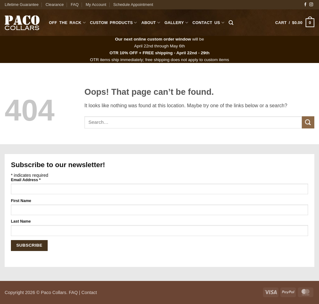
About (150, 23)
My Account (96, 4)
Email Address (25, 180)
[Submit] (308, 122)
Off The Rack (67, 23)
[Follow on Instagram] (311, 4)
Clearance (54, 4)
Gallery (176, 23)
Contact (89, 292)
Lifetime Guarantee (22, 4)
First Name (21, 201)
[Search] (231, 23)
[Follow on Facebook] (305, 4)
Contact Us (208, 23)
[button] (294, 22)
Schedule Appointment (133, 4)
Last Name (21, 221)
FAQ (75, 4)
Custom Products (113, 23)
